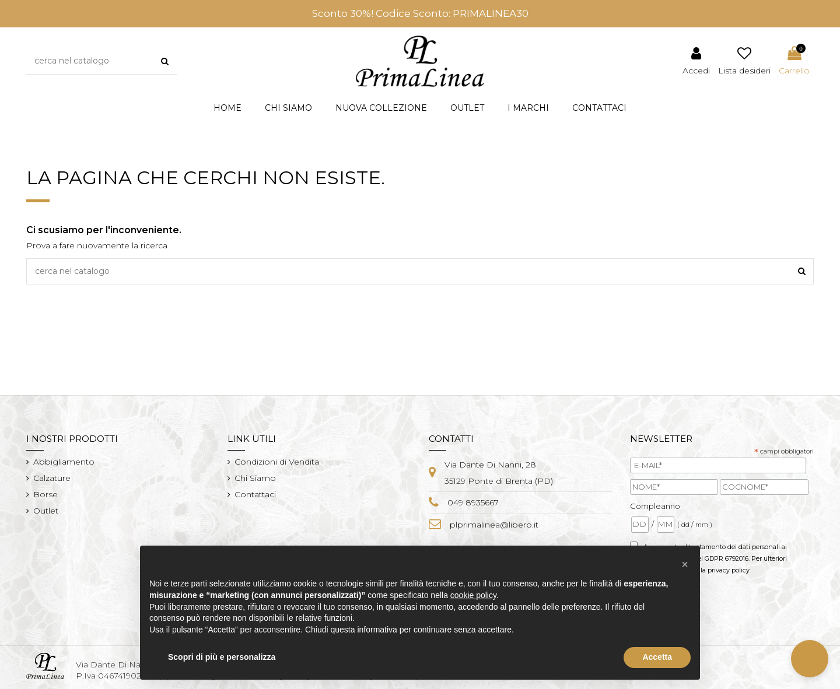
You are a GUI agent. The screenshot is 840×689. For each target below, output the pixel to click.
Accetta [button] (657, 657)
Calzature (52, 478)
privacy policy (729, 570)
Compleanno (655, 506)
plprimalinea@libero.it (494, 524)
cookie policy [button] (473, 595)
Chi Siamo (255, 478)
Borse (45, 494)
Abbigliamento (63, 461)
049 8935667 (473, 502)
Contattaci (255, 494)
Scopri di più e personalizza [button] (221, 657)
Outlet (45, 510)
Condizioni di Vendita (277, 461)
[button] (381, 108)
